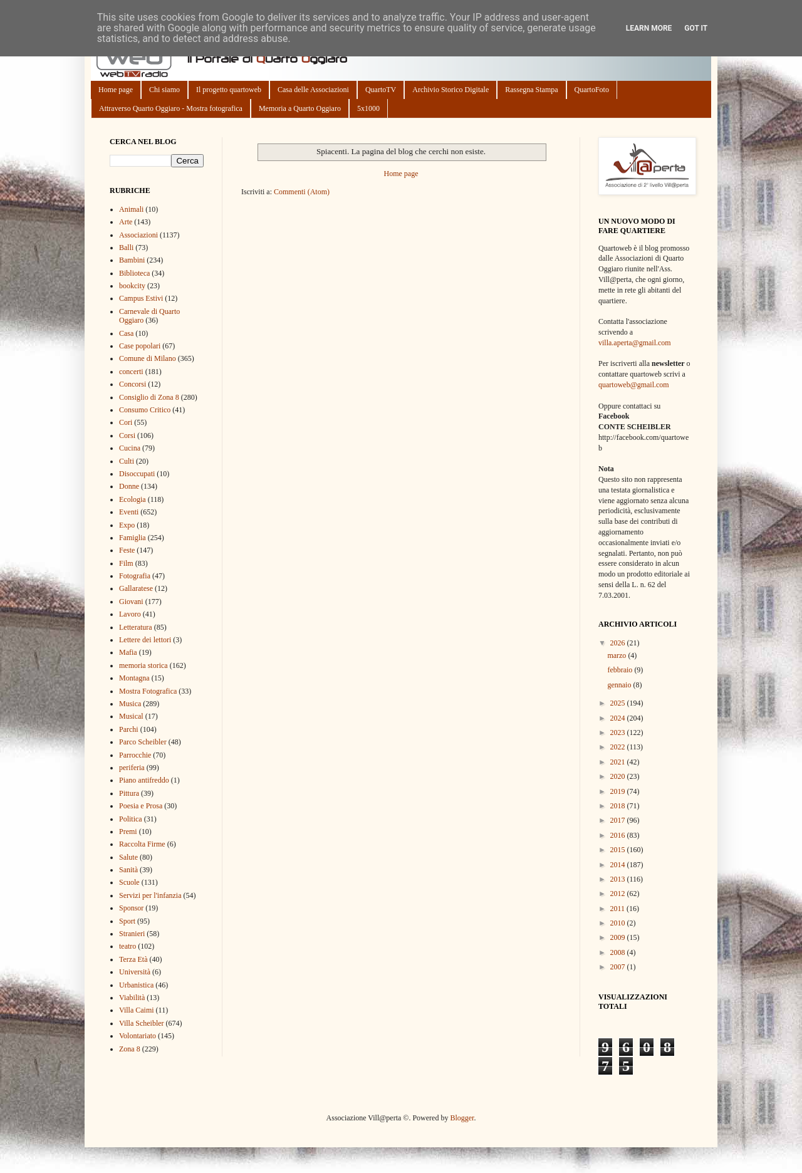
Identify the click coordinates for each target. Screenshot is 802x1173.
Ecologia (132, 499)
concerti (131, 371)
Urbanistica (136, 985)
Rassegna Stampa (531, 89)
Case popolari (139, 345)
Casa (126, 333)
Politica (130, 819)
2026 (618, 643)
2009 (618, 937)
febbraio (620, 669)
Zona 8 (129, 1049)
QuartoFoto (592, 89)
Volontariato (137, 1035)
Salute (128, 857)
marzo (617, 655)
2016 (618, 835)
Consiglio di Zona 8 (149, 397)
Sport (127, 921)
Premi (128, 831)
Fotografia (134, 575)
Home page (115, 89)
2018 (618, 805)
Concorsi (132, 384)
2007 (618, 966)
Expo (127, 525)
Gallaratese (136, 588)
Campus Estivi (141, 298)
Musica (130, 703)
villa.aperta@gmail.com (634, 342)
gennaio (620, 684)
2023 (618, 732)
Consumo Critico (144, 409)
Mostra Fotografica (148, 691)
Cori (125, 422)
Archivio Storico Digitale (450, 89)
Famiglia (132, 537)
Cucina (129, 448)
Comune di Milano (147, 358)
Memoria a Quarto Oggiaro (300, 108)
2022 (618, 747)
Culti (126, 461)
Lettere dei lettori (145, 639)
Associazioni (138, 235)
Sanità (128, 869)
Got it (695, 28)
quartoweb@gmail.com (633, 384)
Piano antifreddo (144, 780)
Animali (131, 209)
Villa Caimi (136, 1010)
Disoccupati (137, 473)
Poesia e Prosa (140, 805)
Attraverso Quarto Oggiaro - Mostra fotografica (170, 108)
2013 (618, 879)
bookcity (132, 285)
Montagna (134, 678)
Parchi (128, 729)
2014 (618, 864)
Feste (127, 550)
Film (126, 563)
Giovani (131, 601)
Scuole (129, 882)
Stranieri (132, 933)
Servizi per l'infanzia (150, 895)
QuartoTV (380, 89)
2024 (618, 718)
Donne (129, 486)
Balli (126, 247)
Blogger (462, 1117)
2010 (618, 923)
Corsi (127, 435)
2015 (618, 849)
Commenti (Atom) (302, 191)
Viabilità (132, 997)
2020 (618, 776)
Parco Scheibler (143, 742)
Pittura (129, 793)
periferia (132, 767)
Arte (125, 221)
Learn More (649, 28)
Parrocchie (135, 755)
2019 (618, 791)
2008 (618, 952)
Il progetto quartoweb (228, 89)
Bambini (132, 260)
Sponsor (131, 908)
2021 (618, 762)
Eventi (128, 512)
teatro (127, 946)
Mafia (128, 652)
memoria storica (143, 665)
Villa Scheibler (141, 1023)
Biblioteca (134, 273)
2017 (618, 820)
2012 (618, 893)
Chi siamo (164, 89)
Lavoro (130, 614)
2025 (618, 703)
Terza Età (133, 959)
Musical (131, 716)
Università (134, 971)
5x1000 (368, 108)
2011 (618, 908)
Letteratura (135, 627)
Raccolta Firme (142, 844)
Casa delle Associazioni (313, 89)
